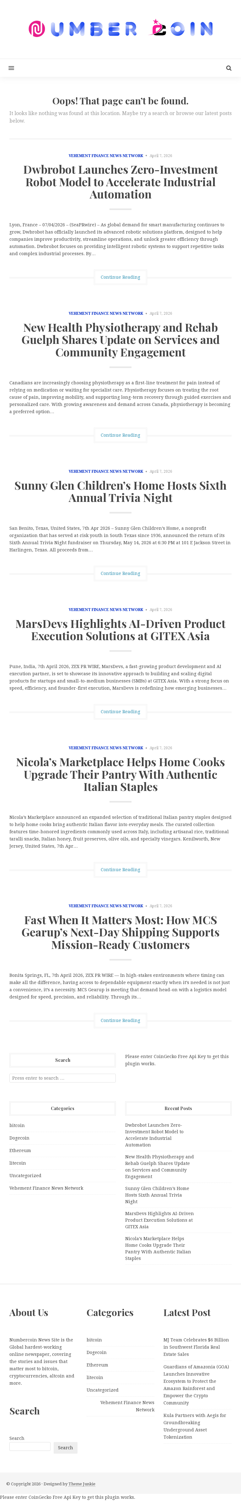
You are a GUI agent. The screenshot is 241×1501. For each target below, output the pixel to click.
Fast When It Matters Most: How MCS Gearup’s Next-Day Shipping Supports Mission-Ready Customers (120, 932)
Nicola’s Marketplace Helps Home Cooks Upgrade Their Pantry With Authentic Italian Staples (120, 774)
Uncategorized (25, 1175)
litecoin (17, 1163)
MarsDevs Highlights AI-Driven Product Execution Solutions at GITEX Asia (120, 629)
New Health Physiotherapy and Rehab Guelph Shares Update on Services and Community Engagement (120, 339)
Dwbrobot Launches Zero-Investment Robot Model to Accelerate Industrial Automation (120, 181)
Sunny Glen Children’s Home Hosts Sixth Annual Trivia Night (120, 491)
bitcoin (17, 1125)
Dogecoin (19, 1137)
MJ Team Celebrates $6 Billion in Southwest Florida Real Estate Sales (196, 1347)
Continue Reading (120, 277)
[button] (7, 68)
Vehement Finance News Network (106, 156)
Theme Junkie (81, 1484)
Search (16, 1438)
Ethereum (20, 1150)
